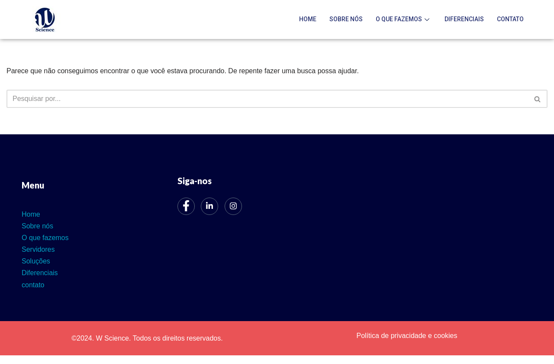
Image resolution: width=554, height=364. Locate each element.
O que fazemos (404, 19)
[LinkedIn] (209, 206)
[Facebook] (186, 206)
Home (307, 19)
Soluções (36, 261)
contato (510, 19)
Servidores (38, 249)
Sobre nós (346, 19)
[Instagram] (233, 206)
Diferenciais (464, 19)
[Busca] (267, 99)
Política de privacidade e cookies (406, 335)
